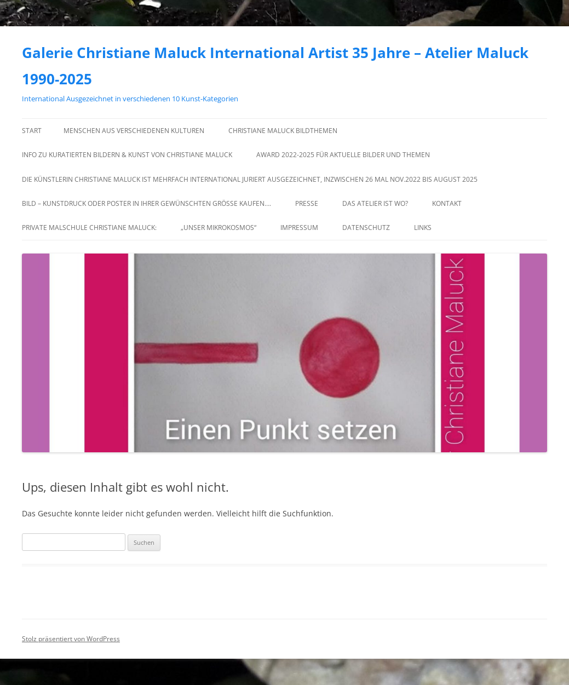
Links (423, 227)
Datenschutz (366, 227)
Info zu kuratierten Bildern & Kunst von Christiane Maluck (127, 154)
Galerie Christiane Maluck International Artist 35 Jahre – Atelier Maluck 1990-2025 (275, 66)
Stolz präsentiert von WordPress (71, 638)
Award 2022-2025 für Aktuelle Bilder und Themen (343, 154)
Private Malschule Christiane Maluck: (89, 227)
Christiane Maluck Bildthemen (282, 130)
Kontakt (447, 203)
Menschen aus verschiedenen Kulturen (134, 130)
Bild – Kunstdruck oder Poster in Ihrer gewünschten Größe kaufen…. (146, 203)
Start (32, 130)
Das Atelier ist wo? (375, 203)
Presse (306, 203)
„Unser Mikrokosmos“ (218, 227)
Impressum (299, 227)
